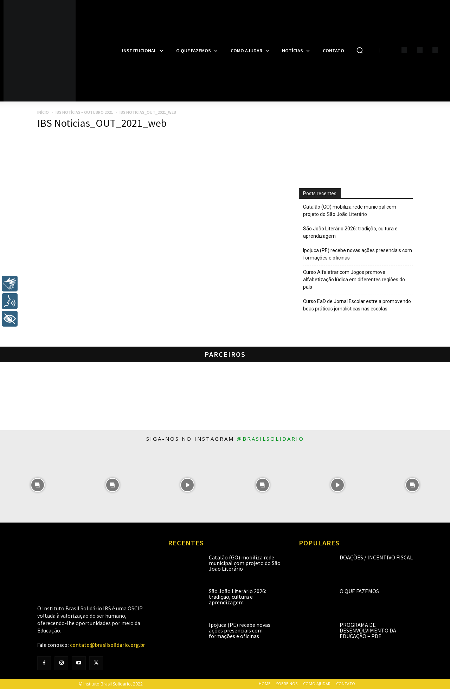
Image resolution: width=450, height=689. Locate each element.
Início (43, 112)
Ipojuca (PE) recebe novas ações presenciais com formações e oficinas (357, 254)
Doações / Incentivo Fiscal (376, 557)
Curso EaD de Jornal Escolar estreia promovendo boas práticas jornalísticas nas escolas (357, 304)
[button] (359, 50)
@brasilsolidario (270, 438)
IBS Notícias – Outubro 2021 (84, 112)
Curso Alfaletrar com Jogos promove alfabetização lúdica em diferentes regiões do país (354, 279)
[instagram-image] (37, 484)
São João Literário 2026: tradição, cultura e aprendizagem (350, 232)
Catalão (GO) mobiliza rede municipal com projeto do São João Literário (349, 210)
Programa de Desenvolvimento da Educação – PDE (368, 630)
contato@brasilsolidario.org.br (107, 645)
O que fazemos (359, 591)
